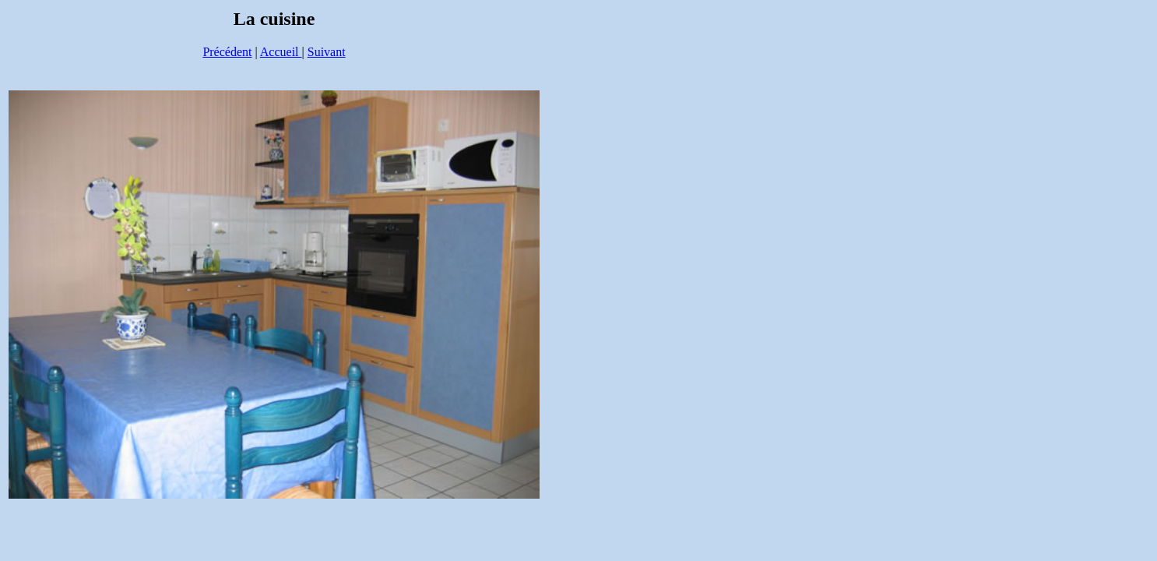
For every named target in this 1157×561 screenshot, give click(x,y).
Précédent (226, 51)
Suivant (327, 51)
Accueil (281, 51)
